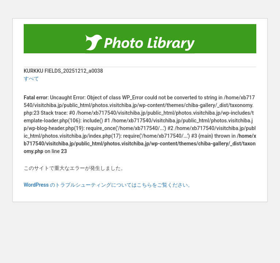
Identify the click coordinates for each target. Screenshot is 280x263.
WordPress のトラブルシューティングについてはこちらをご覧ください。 (108, 185)
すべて (31, 78)
